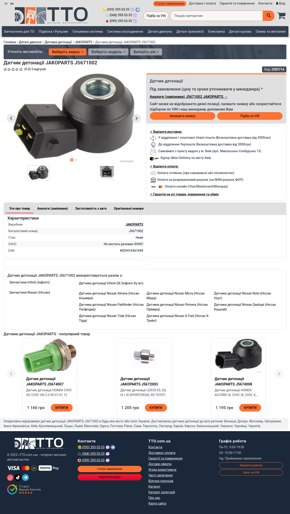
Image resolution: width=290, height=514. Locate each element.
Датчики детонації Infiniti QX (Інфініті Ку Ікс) (111, 283)
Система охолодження (125, 31)
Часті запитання (160, 475)
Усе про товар (19, 208)
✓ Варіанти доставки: (166, 132)
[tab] (72, 160)
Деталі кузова (240, 31)
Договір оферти (160, 464)
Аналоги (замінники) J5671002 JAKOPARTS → (189, 97)
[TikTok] (17, 477)
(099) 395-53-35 (118, 21)
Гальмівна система (87, 31)
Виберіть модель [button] (108, 52)
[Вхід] (280, 3)
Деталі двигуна (160, 31)
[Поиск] (268, 16)
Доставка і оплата (202, 3)
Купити (61, 408)
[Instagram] (10, 477)
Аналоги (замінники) (52, 208)
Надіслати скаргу (110, 477)
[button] (38, 173)
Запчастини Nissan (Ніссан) (29, 292)
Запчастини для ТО (19, 31)
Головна (10, 42)
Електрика (216, 31)
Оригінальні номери (129, 208)
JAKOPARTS (83, 42)
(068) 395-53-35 (118, 15)
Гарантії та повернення (165, 458)
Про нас (154, 498)
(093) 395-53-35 (115, 9)
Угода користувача (162, 469)
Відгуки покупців (160, 481)
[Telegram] (25, 477)
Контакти (265, 3)
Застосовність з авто (91, 208)
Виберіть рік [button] (146, 52)
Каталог (154, 486)
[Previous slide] (11, 373)
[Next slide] (136, 118)
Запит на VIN (251, 472)
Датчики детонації (58, 42)
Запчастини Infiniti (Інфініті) (29, 282)
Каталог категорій (161, 492)
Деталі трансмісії (190, 31)
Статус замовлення (169, 3)
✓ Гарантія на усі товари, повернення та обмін (184, 194)
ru (6, 3)
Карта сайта (157, 503)
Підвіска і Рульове (53, 31)
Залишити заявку (182, 116)
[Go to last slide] (11, 118)
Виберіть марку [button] (67, 52)
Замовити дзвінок (250, 465)
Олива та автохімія (271, 31)
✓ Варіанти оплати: (164, 166)
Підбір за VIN (156, 16)
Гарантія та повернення (237, 3)
